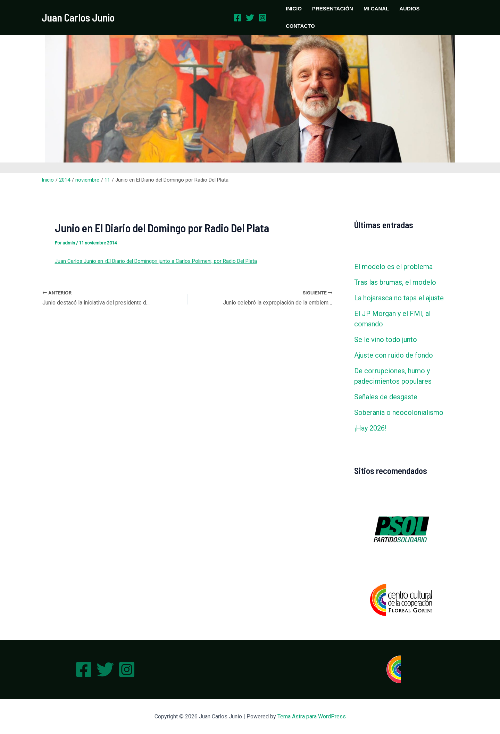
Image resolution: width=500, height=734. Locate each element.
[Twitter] (250, 18)
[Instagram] (262, 18)
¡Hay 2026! (370, 428)
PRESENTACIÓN (332, 8)
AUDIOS (409, 8)
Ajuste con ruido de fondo (393, 355)
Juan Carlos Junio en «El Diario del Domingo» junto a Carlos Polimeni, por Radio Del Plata (156, 261)
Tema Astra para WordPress (311, 716)
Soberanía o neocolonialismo (398, 412)
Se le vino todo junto (385, 339)
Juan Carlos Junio (78, 17)
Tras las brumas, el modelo (395, 282)
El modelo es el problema (393, 266)
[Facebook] (237, 18)
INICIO (294, 8)
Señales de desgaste (385, 397)
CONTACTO (300, 26)
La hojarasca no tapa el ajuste (399, 298)
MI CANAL (376, 8)
